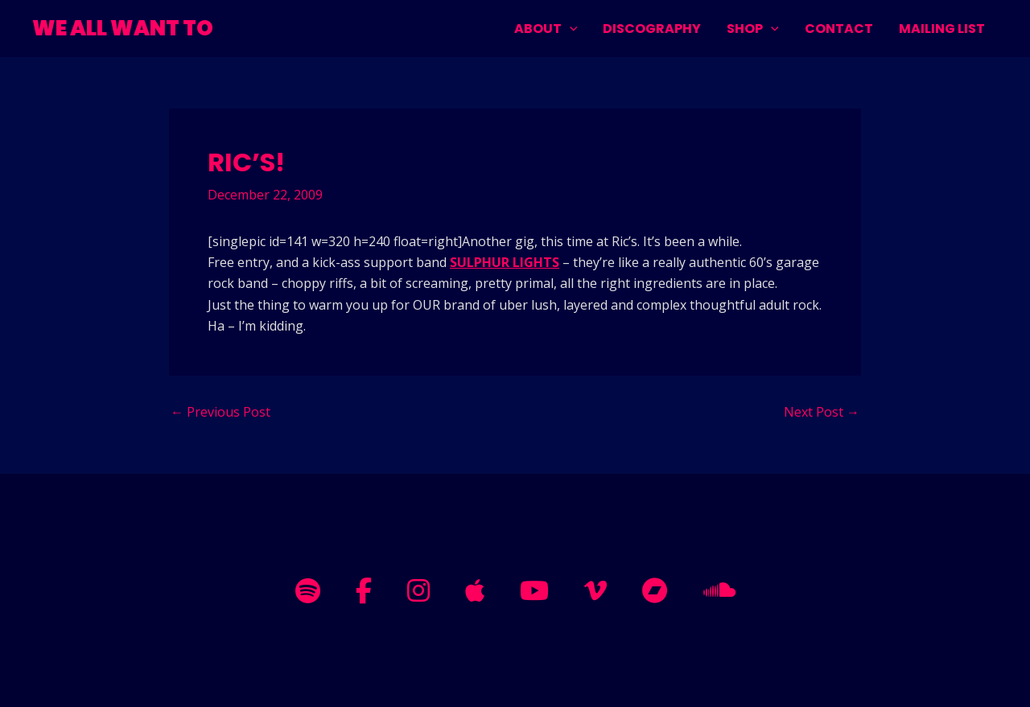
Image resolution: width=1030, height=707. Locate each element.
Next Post (821, 411)
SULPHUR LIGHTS (504, 262)
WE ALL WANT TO (122, 28)
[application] (570, 28)
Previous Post (220, 411)
